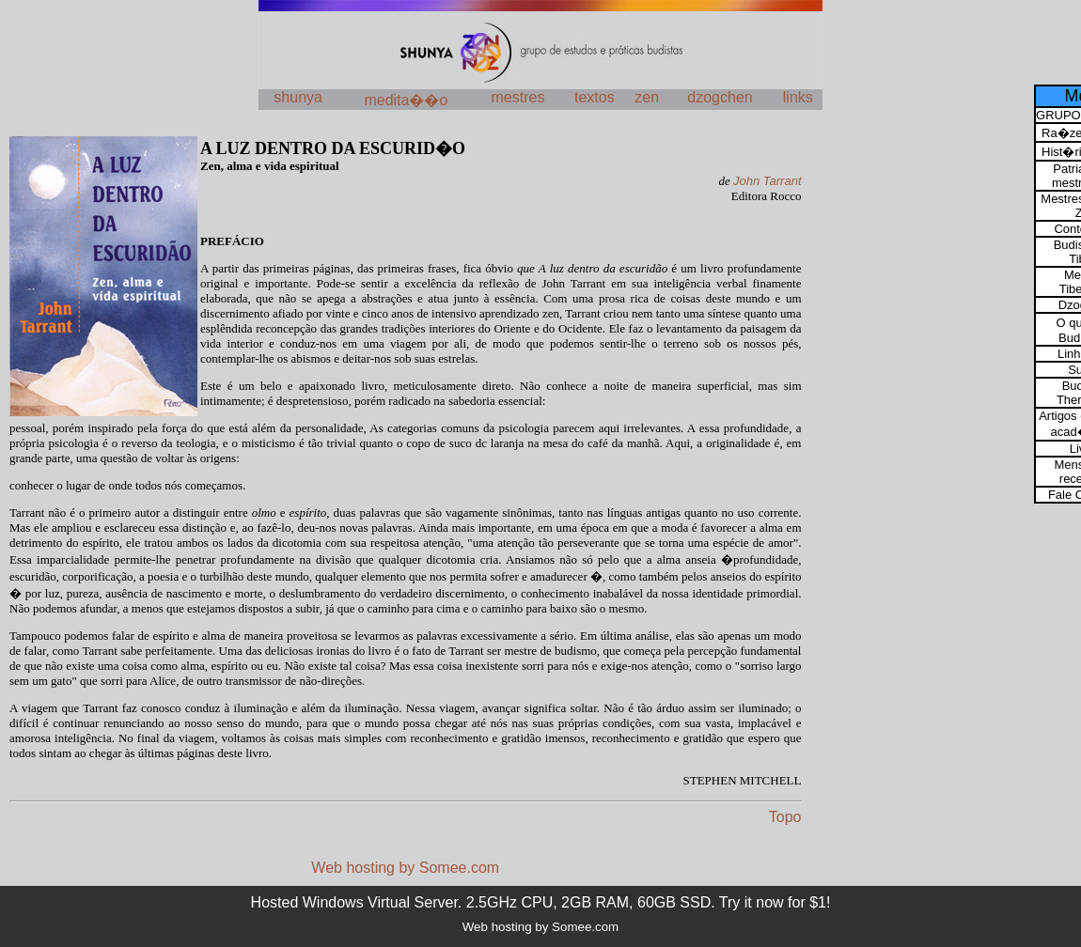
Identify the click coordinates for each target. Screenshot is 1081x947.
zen (646, 97)
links (798, 97)
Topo (785, 817)
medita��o (405, 100)
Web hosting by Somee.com (405, 868)
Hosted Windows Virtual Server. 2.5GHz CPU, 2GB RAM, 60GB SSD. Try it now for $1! (541, 902)
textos (594, 97)
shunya (298, 97)
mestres (518, 97)
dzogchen (719, 97)
